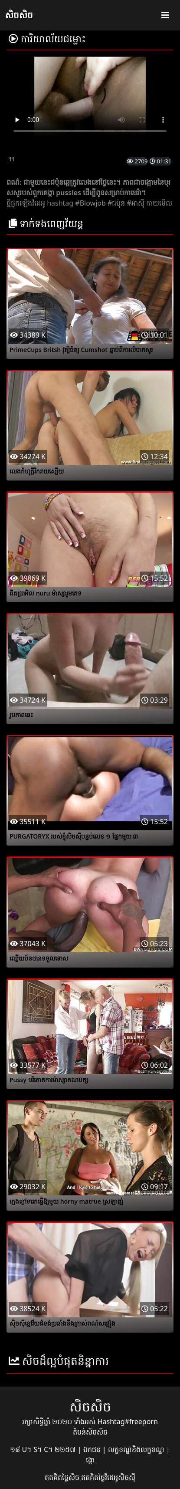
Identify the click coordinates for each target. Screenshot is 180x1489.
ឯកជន (92, 1449)
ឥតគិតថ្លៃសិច (63, 1477)
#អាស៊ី (135, 203)
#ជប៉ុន (116, 203)
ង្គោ (90, 1460)
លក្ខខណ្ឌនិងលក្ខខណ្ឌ (137, 1449)
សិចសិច (19, 15)
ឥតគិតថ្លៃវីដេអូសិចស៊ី (108, 1477)
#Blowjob (90, 203)
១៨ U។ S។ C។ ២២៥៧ (43, 1449)
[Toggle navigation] (165, 15)
